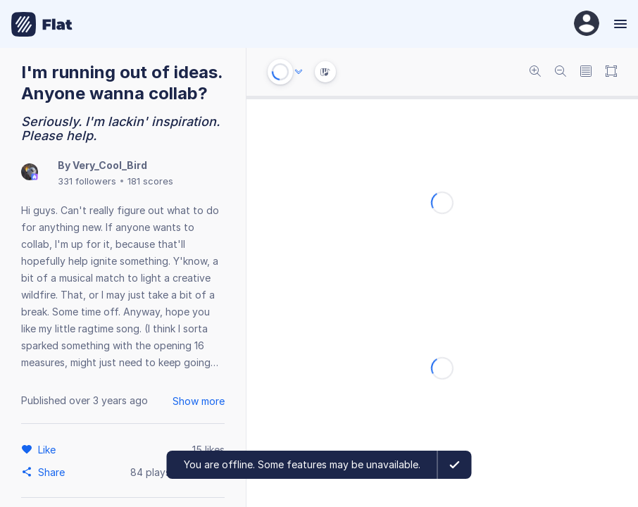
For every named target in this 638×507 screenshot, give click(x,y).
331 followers (87, 181)
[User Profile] (586, 24)
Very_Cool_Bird (110, 165)
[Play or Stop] (280, 71)
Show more (199, 401)
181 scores (150, 181)
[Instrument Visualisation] (325, 71)
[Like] (49, 449)
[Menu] (619, 24)
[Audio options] (298, 71)
